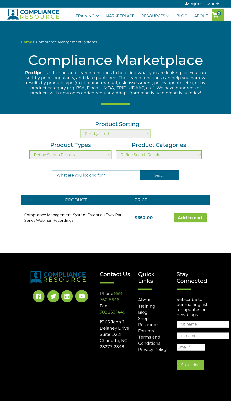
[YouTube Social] (81, 297)
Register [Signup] (194, 4)
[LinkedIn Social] (67, 297)
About (201, 16)
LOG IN (212, 4)
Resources (153, 16)
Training (85, 16)
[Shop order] (115, 133)
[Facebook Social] (39, 297)
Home (26, 42)
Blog (181, 16)
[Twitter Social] (53, 297)
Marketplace (120, 16)
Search (159, 175)
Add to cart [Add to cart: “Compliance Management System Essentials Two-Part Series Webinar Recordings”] (190, 217)
